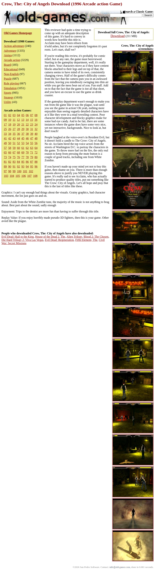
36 (18, 133)
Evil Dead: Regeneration (59, 239)
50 (9, 143)
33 (5, 133)
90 (9, 166)
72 (36, 152)
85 (22, 161)
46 (27, 138)
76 (18, 157)
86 (27, 161)
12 (18, 119)
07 (31, 115)
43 (14, 138)
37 (22, 133)
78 (27, 157)
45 (22, 138)
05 (22, 115)
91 (14, 166)
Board (7, 64)
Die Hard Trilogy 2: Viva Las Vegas (22, 239)
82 (9, 161)
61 (22, 147)
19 (14, 124)
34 (9, 133)
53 (22, 143)
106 (23, 175)
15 (31, 119)
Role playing (11, 83)
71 (31, 152)
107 (29, 175)
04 (18, 115)
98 (9, 171)
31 (31, 129)
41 (5, 138)
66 (9, 152)
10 (9, 119)
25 (5, 129)
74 (9, 157)
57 (5, 147)
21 (22, 124)
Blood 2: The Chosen (96, 236)
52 (18, 143)
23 (31, 124)
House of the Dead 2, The (50, 236)
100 (19, 171)
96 (36, 166)
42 (9, 138)
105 (18, 175)
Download (118, 36)
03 (14, 115)
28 (18, 129)
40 (36, 133)
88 (36, 161)
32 (36, 129)
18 (9, 124)
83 (14, 161)
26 (9, 129)
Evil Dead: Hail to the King (17, 236)
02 (9, 115)
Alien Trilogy (74, 236)
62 (27, 147)
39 (31, 133)
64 (36, 147)
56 (36, 143)
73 (5, 157)
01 (5, 115)
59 (14, 147)
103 (6, 175)
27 (14, 129)
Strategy (9, 97)
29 (22, 129)
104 (12, 175)
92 (18, 166)
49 (5, 143)
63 (31, 147)
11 (14, 119)
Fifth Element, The (86, 239)
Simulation (10, 88)
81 (5, 161)
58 (9, 147)
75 (14, 157)
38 (27, 133)
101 (25, 171)
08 (36, 115)
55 (31, 143)
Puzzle (8, 78)
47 (31, 138)
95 (31, 166)
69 (22, 152)
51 (14, 143)
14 (27, 119)
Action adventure (14, 45)
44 (18, 138)
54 (27, 143)
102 (31, 171)
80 (36, 157)
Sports (7, 92)
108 (35, 175)
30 (27, 129)
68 (18, 152)
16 (35, 119)
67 (14, 152)
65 (5, 152)
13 (22, 119)
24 (36, 124)
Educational (11, 69)
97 (5, 171)
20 (18, 124)
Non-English (11, 74)
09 (5, 119)
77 (22, 157)
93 (22, 166)
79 (31, 157)
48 (36, 138)
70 (27, 152)
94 (27, 166)
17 (5, 124)
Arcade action (12, 60)
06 (27, 115)
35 (14, 133)
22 (27, 124)
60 (18, 147)
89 (5, 166)
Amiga (8, 55)
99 (14, 171)
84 (18, 161)
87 (31, 161)
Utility (8, 102)
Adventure (10, 50)
